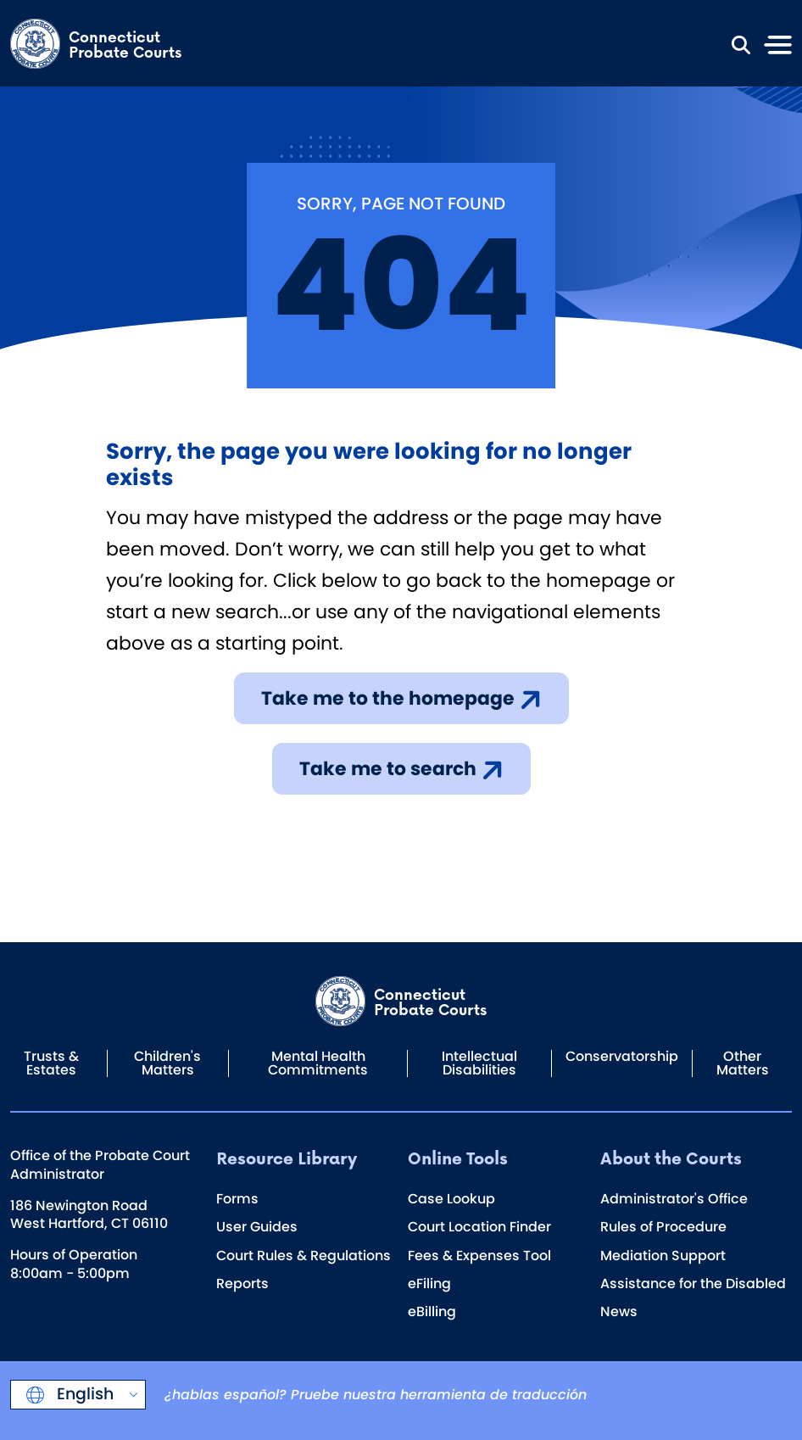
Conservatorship (621, 1056)
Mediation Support (663, 1255)
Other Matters (742, 1063)
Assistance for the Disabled (693, 1283)
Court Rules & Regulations (303, 1255)
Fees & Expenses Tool (479, 1255)
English (83, 1393)
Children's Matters (167, 1063)
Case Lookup (451, 1198)
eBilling (432, 1311)
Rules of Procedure (663, 1226)
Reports (242, 1283)
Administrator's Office (674, 1198)
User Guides (257, 1226)
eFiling (429, 1283)
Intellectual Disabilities (479, 1063)
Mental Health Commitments (318, 1063)
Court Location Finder (479, 1226)
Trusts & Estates (51, 1063)
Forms (237, 1198)
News (619, 1311)
